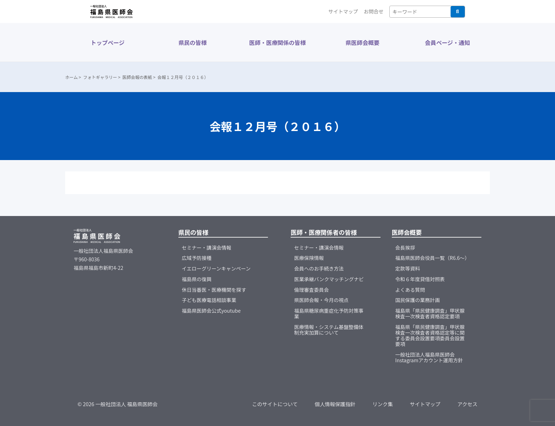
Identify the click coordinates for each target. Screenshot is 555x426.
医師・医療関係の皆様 (277, 42)
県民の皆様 (192, 42)
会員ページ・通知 (447, 42)
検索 (458, 11)
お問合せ (374, 11)
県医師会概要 (362, 42)
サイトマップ (343, 11)
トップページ (108, 42)
